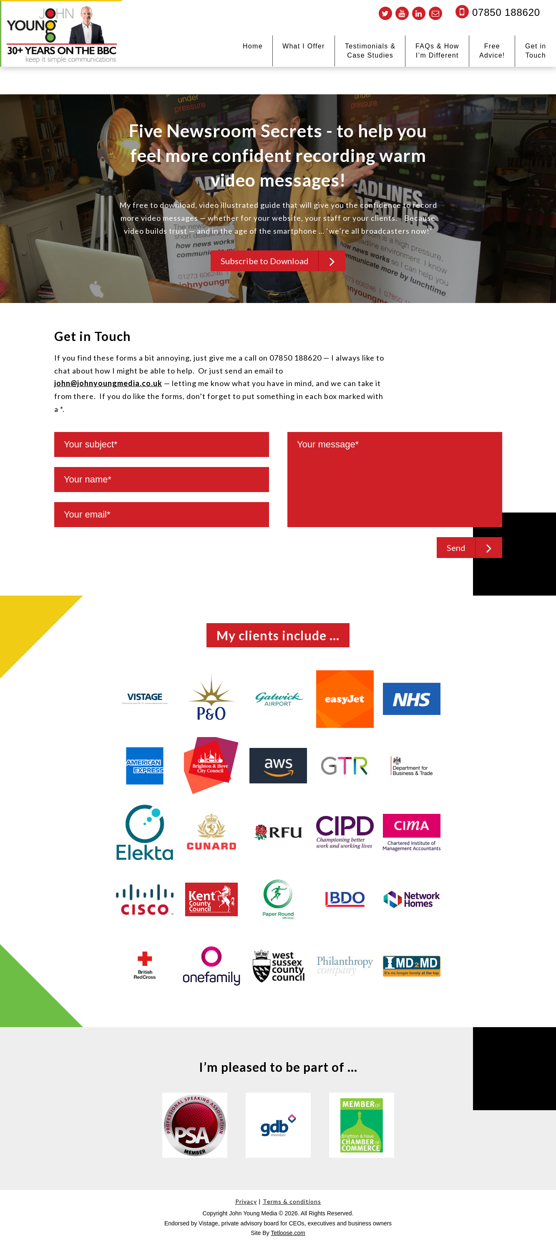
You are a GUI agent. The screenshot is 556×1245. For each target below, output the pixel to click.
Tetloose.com (288, 1233)
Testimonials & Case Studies (370, 51)
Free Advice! (492, 51)
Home (253, 46)
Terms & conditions (292, 1201)
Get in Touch (535, 51)
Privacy (246, 1201)
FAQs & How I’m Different (437, 51)
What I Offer (303, 46)
